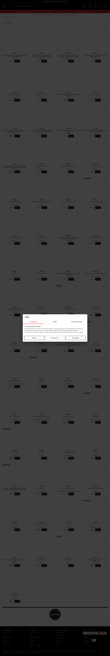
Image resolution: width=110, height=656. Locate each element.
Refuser (34, 338)
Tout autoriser (75, 338)
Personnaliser (55, 338)
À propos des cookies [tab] (76, 321)
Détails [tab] (55, 321)
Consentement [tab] (33, 321)
